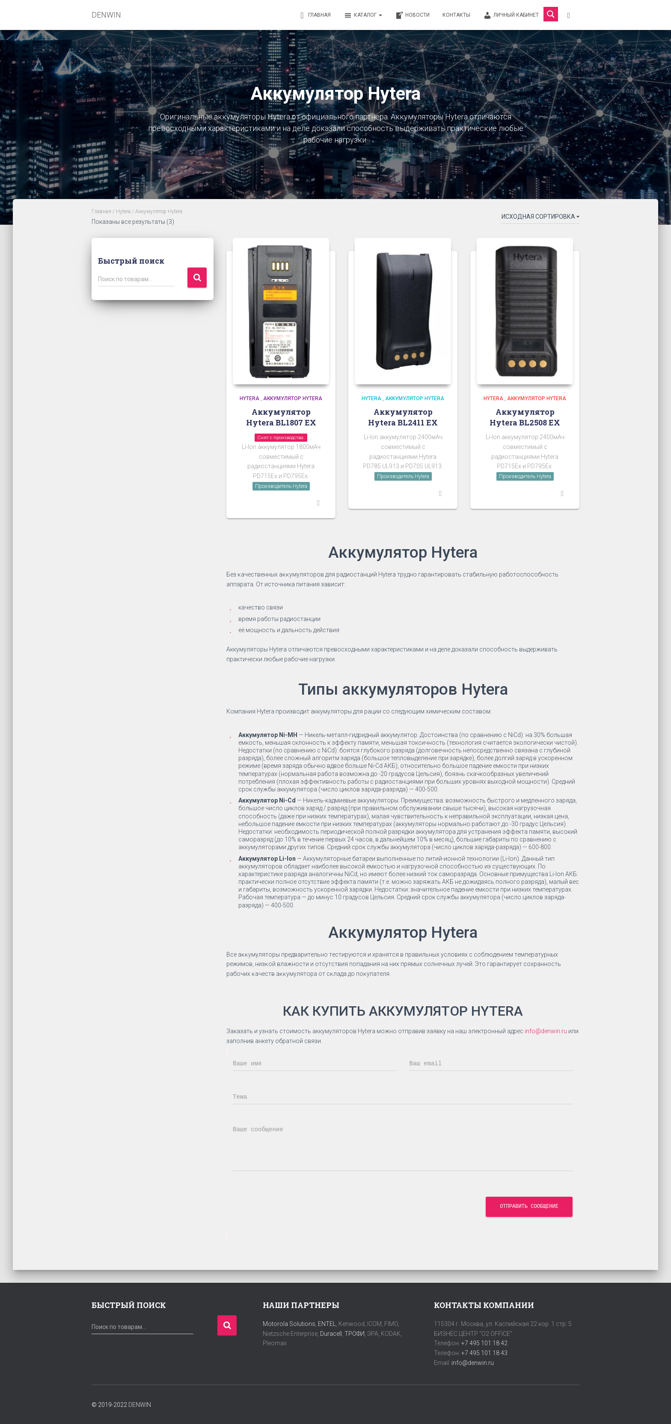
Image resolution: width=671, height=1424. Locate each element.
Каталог (363, 15)
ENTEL (327, 1323)
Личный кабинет (511, 15)
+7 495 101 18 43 (484, 1353)
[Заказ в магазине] (540, 218)
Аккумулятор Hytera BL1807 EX (281, 417)
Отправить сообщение (529, 1207)
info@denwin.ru (546, 1031)
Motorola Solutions (289, 1323)
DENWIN (139, 1404)
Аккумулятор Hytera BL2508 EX (525, 417)
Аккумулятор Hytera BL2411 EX (403, 417)
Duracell (331, 1333)
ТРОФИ (354, 1333)
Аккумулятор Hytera (292, 398)
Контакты (456, 15)
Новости (412, 15)
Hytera (123, 211)
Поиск (197, 278)
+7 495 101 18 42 (484, 1343)
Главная (314, 15)
